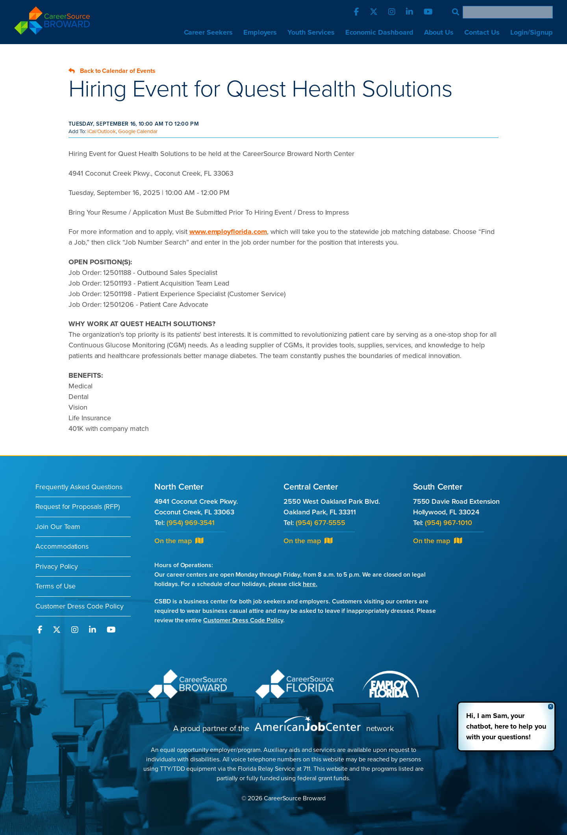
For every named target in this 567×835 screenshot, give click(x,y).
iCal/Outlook (101, 131)
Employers (260, 32)
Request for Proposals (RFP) (77, 506)
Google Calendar (138, 131)
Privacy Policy (56, 566)
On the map (178, 540)
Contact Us (481, 32)
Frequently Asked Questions (78, 486)
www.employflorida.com (228, 231)
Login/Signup (531, 32)
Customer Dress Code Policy (79, 606)
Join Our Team (57, 526)
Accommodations (62, 546)
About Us (439, 32)
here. (310, 584)
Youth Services (310, 32)
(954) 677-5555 (320, 522)
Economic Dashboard (379, 32)
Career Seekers (208, 32)
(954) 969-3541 (191, 522)
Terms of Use (55, 586)
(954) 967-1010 (448, 522)
